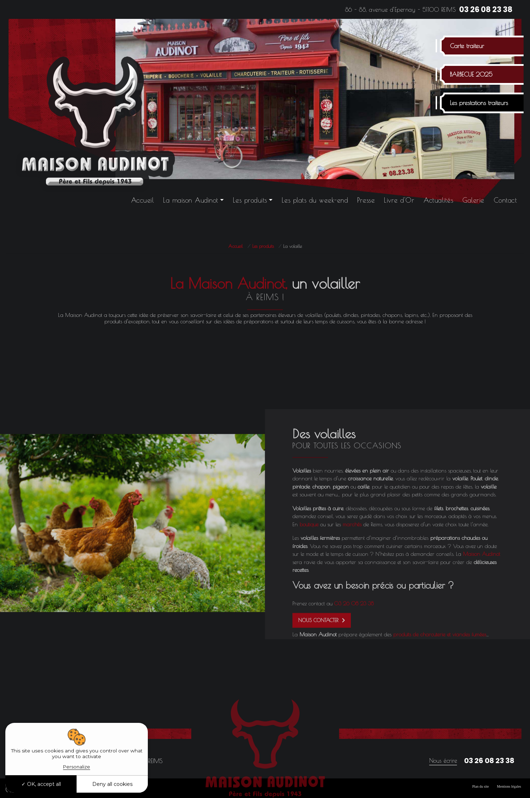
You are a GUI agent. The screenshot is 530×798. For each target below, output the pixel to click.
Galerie (473, 200)
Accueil (142, 200)
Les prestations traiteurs (479, 102)
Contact (505, 200)
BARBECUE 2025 (471, 74)
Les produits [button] (250, 200)
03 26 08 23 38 (486, 9)
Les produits (263, 246)
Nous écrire (443, 760)
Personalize (76, 767)
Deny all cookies (112, 784)
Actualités (438, 200)
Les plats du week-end (315, 200)
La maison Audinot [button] (190, 200)
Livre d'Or (399, 200)
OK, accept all (41, 784)
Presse (366, 200)
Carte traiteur (467, 45)
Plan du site (480, 786)
